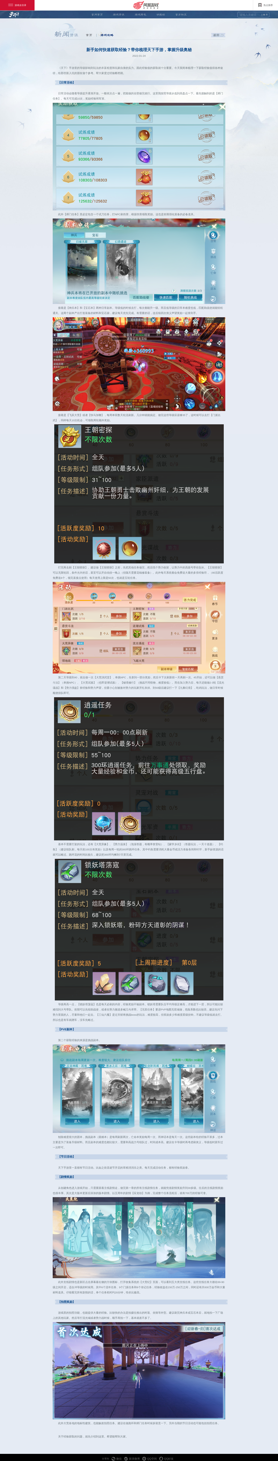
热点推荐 (265, 5)
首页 (89, 35)
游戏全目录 (17, 5)
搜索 (265, 14)
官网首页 (97, 14)
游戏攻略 (107, 35)
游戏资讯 (119, 14)
